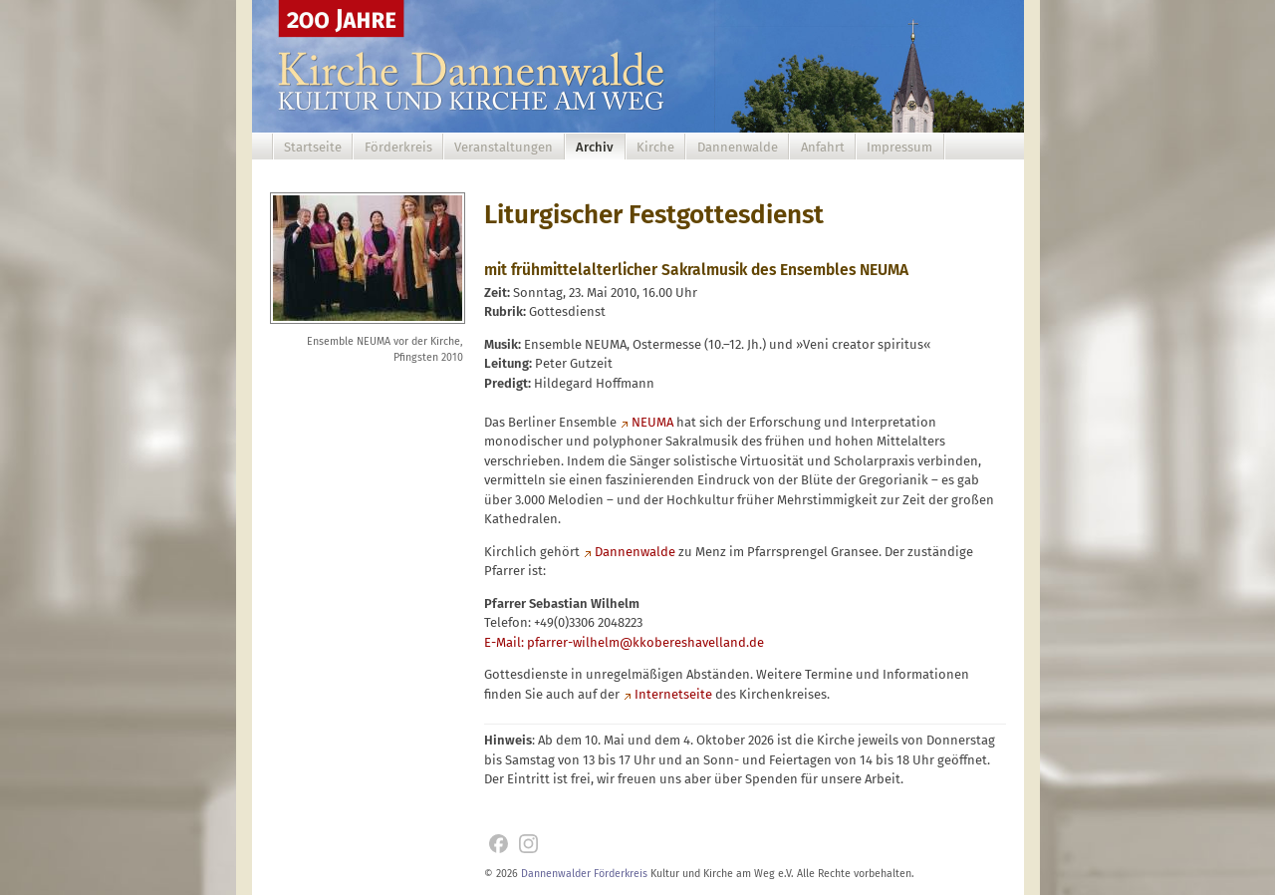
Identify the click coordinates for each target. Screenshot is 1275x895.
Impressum (899, 147)
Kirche (655, 147)
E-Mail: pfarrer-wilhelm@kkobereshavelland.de (624, 642)
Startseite (313, 147)
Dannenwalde (737, 147)
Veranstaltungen (503, 147)
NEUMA (652, 422)
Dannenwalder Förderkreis (584, 873)
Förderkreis (398, 147)
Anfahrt (823, 147)
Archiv (595, 147)
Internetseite (673, 694)
